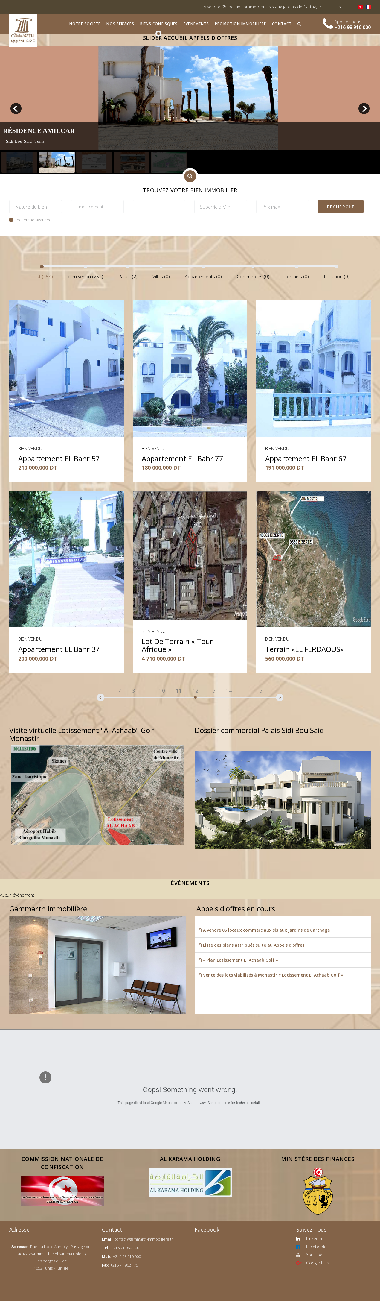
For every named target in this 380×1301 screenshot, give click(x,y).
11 (179, 690)
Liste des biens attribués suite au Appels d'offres (251, 945)
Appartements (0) (203, 276)
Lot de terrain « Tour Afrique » (177, 645)
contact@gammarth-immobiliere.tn (143, 1239)
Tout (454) (42, 276)
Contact (282, 23)
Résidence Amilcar (39, 130)
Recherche (341, 207)
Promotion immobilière (240, 23)
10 (162, 690)
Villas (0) (161, 276)
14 (229, 690)
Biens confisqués (159, 23)
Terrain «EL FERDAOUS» (304, 649)
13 (212, 690)
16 (259, 690)
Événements (196, 23)
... (147, 690)
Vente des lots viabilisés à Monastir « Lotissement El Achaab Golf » (270, 975)
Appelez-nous (348, 22)
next (364, 108)
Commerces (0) (253, 276)
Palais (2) (128, 276)
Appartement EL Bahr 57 (59, 458)
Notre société (84, 23)
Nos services (120, 23)
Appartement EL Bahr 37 (59, 649)
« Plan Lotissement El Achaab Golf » (238, 960)
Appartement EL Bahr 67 (306, 458)
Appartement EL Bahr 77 (182, 458)
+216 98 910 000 (353, 27)
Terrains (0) (296, 276)
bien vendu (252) (85, 276)
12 (196, 690)
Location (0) (337, 276)
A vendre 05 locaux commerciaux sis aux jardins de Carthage (274, 7)
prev (16, 108)
